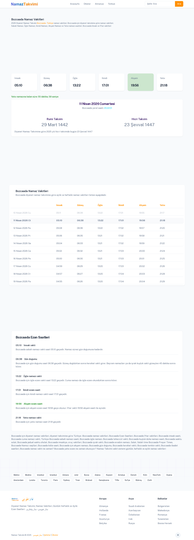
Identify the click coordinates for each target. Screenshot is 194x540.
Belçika (103, 523)
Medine (28, 475)
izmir (76, 475)
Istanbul (40, 475)
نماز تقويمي (37, 535)
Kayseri (109, 475)
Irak (130, 519)
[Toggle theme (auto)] (178, 535)
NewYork (157, 475)
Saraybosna (104, 480)
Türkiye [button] (111, 4)
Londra (32, 480)
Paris (55, 480)
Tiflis (117, 480)
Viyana (169, 475)
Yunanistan (163, 519)
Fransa (102, 515)
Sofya (127, 480)
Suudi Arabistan (136, 506)
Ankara (65, 475)
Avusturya (104, 519)
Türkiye (50, 23)
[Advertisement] (93, 50)
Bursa (86, 475)
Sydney (66, 480)
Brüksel (88, 480)
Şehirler (47, 535)
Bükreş (139, 480)
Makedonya (163, 510)
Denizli (133, 475)
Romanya (162, 515)
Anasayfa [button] (74, 4)
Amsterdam (18, 480)
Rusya (131, 523)
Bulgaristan (163, 506)
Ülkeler (55, 535)
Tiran (77, 480)
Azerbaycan (134, 510)
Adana (97, 475)
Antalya (121, 475)
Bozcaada (41, 23)
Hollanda (103, 510)
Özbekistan (134, 515)
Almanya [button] (99, 4)
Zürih (149, 480)
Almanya (103, 506)
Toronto (44, 480)
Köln (145, 475)
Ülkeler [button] (87, 4)
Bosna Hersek (165, 523)
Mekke (16, 475)
